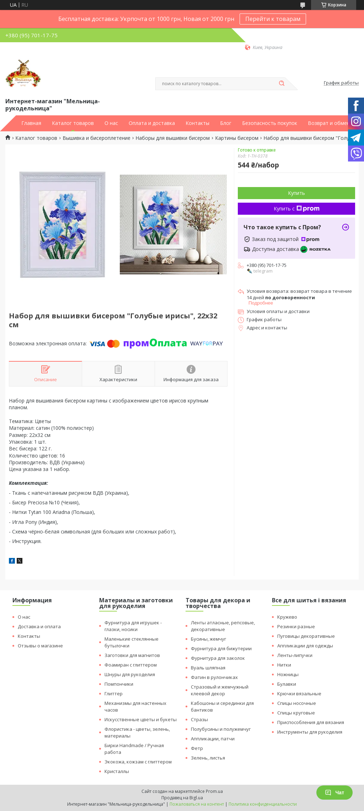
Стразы (199, 719)
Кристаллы (117, 771)
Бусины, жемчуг (208, 639)
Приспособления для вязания (310, 722)
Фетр (197, 748)
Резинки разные (296, 626)
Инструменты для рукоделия (309, 732)
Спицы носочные (296, 703)
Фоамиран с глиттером (131, 665)
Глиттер (114, 693)
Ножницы (288, 674)
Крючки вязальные (299, 693)
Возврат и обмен (329, 123)
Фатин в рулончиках (214, 677)
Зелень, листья (208, 758)
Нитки (284, 665)
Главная (31, 123)
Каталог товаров (73, 123)
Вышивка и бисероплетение (96, 138)
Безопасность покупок (269, 123)
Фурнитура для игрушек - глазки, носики (133, 625)
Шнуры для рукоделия (130, 674)
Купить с (297, 208)
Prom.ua (214, 791)
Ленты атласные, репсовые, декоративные (223, 625)
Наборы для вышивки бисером (172, 138)
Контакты (197, 123)
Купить (296, 193)
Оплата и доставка (152, 123)
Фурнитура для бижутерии (221, 648)
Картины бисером (236, 138)
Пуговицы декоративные (306, 636)
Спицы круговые (296, 712)
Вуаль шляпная (208, 667)
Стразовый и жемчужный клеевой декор (219, 690)
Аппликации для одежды (305, 645)
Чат (334, 792)
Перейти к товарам (272, 19)
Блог (225, 123)
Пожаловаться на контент (197, 804)
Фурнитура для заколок (218, 658)
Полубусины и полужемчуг (221, 729)
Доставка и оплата (39, 626)
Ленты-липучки (294, 655)
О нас (111, 123)
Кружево (287, 617)
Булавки (286, 684)
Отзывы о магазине (40, 645)
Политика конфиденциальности (263, 804)
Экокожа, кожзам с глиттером (138, 761)
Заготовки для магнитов (132, 655)
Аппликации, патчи (213, 738)
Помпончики (119, 684)
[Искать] (281, 83)
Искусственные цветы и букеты (141, 719)
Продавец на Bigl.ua (182, 798)
